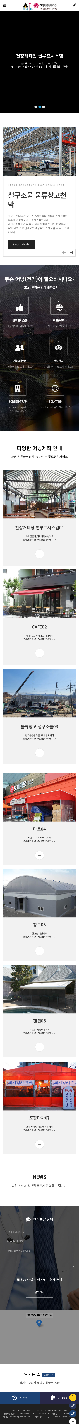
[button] (35, 107)
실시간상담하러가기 (61, 244)
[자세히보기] (12, 1280)
